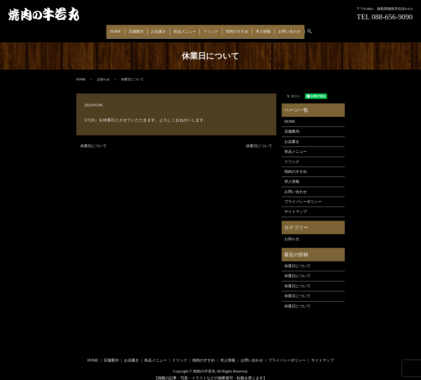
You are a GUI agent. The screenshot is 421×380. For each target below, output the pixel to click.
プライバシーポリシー (303, 197)
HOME (125, 29)
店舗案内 (143, 29)
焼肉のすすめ (232, 29)
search (300, 29)
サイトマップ (295, 206)
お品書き (162, 29)
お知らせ (103, 74)
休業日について (93, 141)
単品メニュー (186, 29)
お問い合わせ (279, 29)
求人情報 (255, 29)
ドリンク (209, 29)
